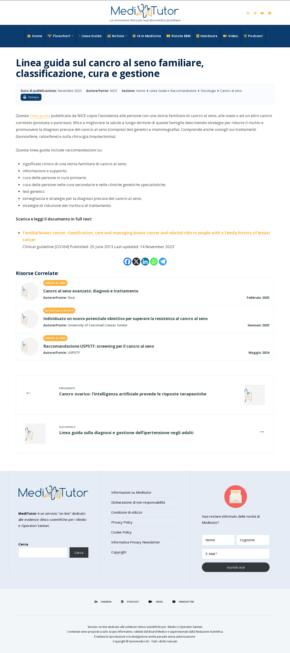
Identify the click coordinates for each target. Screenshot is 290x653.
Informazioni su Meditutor (131, 492)
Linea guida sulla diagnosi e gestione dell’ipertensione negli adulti (126, 432)
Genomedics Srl (139, 641)
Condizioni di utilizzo (126, 512)
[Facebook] (127, 262)
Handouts (207, 36)
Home (34, 36)
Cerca (23, 544)
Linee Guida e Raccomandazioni (173, 91)
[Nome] (218, 540)
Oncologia (208, 91)
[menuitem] (60, 36)
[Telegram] (163, 262)
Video (230, 36)
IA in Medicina (147, 36)
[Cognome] (253, 540)
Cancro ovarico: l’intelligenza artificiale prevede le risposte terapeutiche (132, 394)
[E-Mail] (236, 554)
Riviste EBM (179, 36)
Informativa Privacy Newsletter (135, 542)
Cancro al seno (231, 91)
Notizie (115, 36)
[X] (136, 262)
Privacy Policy (122, 522)
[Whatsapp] (154, 262)
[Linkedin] (145, 262)
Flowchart (59, 36)
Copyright (118, 552)
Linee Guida (90, 36)
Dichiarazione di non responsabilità (138, 502)
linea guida (40, 115)
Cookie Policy (121, 532)
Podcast (253, 36)
